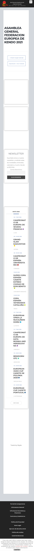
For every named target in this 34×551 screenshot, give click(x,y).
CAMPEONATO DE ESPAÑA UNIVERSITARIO (19, 260)
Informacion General (17, 507)
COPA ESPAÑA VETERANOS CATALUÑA (19, 301)
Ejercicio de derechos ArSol (17, 529)
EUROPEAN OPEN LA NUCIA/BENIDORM (19, 318)
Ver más (16, 403)
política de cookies (22, 546)
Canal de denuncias (18, 536)
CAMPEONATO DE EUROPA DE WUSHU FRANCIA (19, 224)
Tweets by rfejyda (16, 445)
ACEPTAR (17, 549)
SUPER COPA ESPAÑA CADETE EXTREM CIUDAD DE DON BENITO (19, 280)
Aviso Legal (17, 525)
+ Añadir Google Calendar (16, 57)
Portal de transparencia (17, 504)
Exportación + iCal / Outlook (16, 63)
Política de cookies (17, 532)
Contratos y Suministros (17, 516)
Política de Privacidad (17, 522)
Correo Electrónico (16, 169)
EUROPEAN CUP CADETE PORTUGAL (19, 390)
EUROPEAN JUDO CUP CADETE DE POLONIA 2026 (18, 373)
